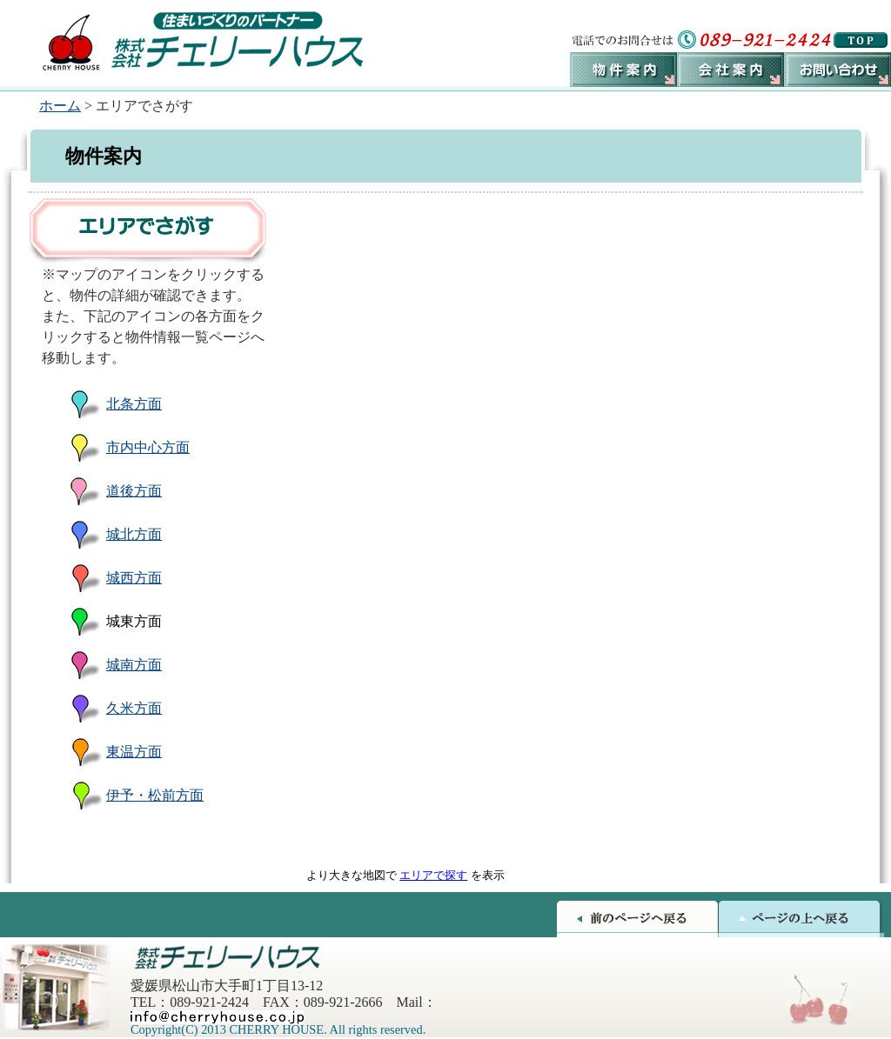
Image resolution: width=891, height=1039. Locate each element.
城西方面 (134, 577)
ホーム (60, 105)
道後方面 (134, 490)
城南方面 (134, 664)
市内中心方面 (148, 447)
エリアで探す (433, 875)
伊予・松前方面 (155, 795)
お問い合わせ (837, 69)
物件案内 (623, 69)
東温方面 (134, 751)
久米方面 (134, 708)
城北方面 (134, 534)
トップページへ (861, 40)
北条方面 (134, 403)
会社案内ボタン (730, 69)
